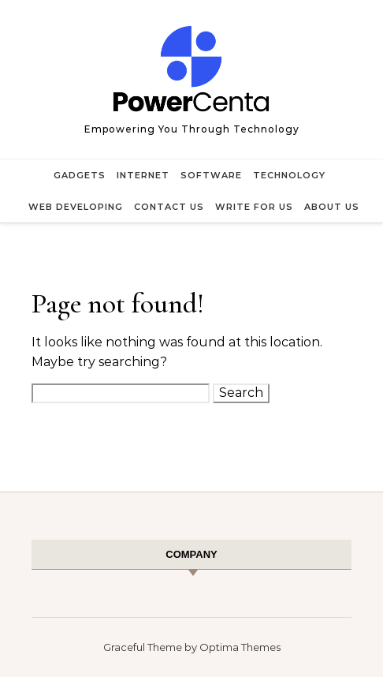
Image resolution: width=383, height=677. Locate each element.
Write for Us (254, 206)
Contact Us (169, 206)
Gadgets (80, 175)
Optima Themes (240, 647)
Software (211, 175)
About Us (331, 206)
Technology (289, 175)
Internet (143, 175)
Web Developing (75, 206)
